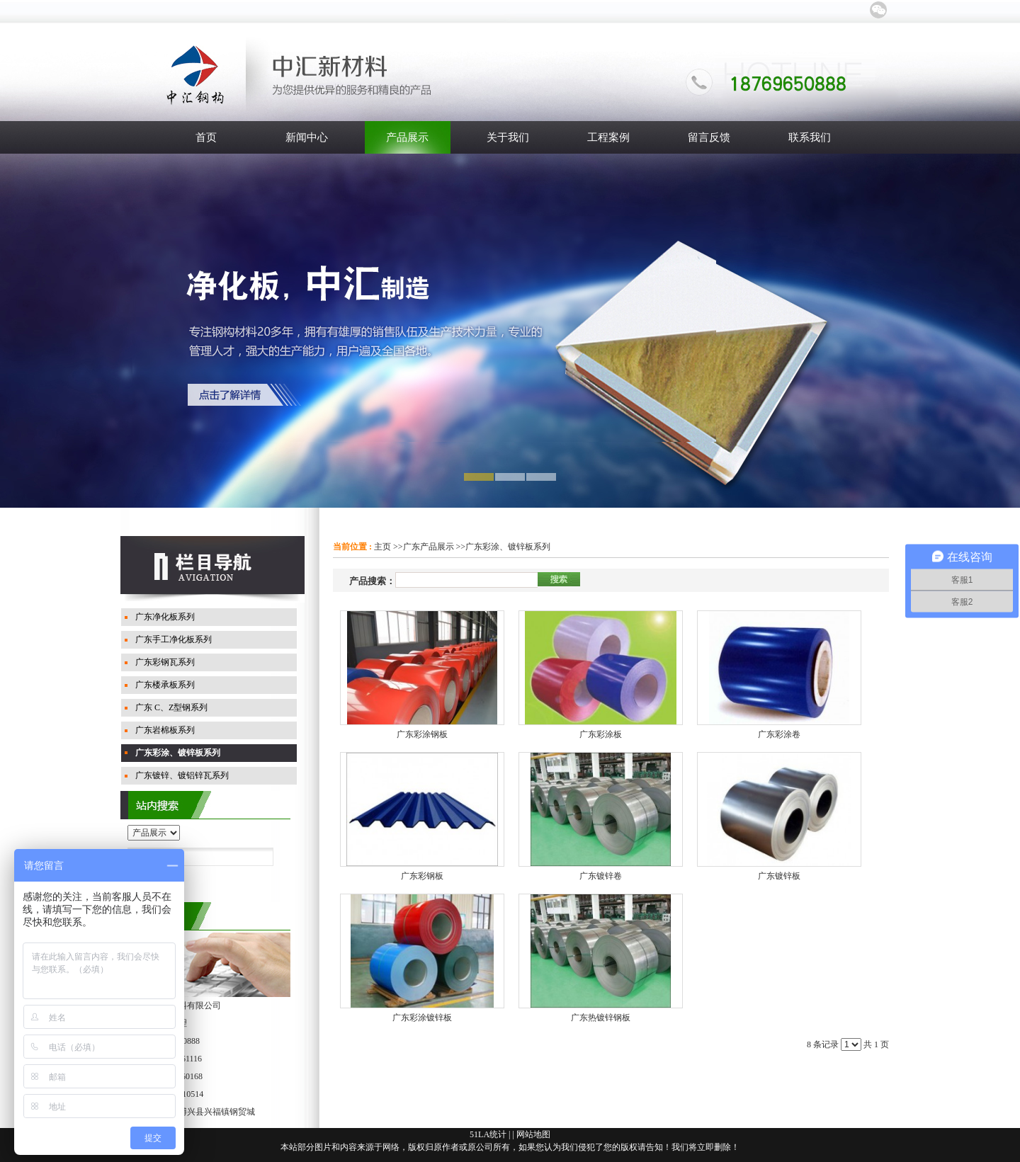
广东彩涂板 (600, 734)
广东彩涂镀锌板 (422, 1018)
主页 (382, 547)
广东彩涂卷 (779, 734)
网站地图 (533, 1134)
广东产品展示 (428, 547)
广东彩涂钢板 (422, 734)
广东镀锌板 (779, 876)
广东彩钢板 (422, 876)
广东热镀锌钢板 (600, 1018)
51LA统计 (488, 1134)
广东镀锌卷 (600, 876)
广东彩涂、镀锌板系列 (507, 547)
